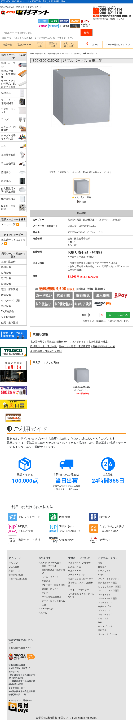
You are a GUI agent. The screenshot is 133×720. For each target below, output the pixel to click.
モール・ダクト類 (50, 577)
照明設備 (6, 283)
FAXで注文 (40, 44)
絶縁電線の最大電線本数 (43, 346)
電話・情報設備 (9, 289)
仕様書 (83, 202)
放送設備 (6, 294)
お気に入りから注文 (68, 44)
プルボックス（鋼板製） (71, 53)
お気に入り (13, 562)
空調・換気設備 (9, 322)
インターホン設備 (10, 300)
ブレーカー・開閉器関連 (53, 585)
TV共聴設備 (7, 311)
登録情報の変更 (15, 574)
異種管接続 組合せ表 (103, 346)
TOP (32, 53)
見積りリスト (14, 570)
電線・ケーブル (49, 566)
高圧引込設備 (8, 261)
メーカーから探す (46, 609)
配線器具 (46, 581)
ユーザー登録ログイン (117, 44)
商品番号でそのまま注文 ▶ (13, 241)
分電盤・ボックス (50, 589)
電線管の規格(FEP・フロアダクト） (66, 341)
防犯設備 (6, 306)
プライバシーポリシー (78, 589)
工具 (44, 605)
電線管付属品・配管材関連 (47, 53)
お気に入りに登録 (82, 197)
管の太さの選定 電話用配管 (74, 346)
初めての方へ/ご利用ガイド (81, 562)
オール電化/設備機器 (51, 597)
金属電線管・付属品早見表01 (46, 351)
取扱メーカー (24, 44)
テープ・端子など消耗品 (53, 601)
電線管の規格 (37, 341)
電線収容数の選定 (98, 341)
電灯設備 (6, 278)
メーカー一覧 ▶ (10, 224)
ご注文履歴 (13, 566)
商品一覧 (7, 44)
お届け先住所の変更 (17, 578)
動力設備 (6, 272)
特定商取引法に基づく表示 (80, 578)
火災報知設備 (8, 317)
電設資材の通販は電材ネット (67, 717)
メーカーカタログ (76, 574)
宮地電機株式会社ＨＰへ (19, 647)
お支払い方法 (74, 566)
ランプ (45, 593)
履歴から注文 (52, 44)
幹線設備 (6, 267)
